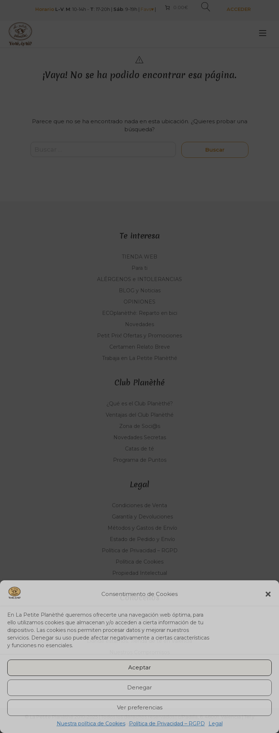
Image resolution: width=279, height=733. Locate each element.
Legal (216, 723)
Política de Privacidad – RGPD (167, 723)
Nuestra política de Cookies (91, 723)
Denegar (139, 687)
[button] (268, 594)
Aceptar (139, 667)
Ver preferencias (139, 707)
